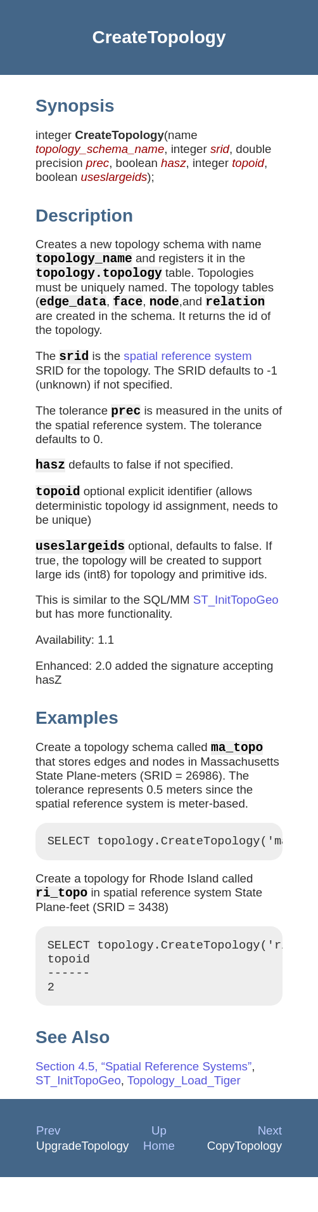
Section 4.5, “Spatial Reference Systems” (143, 1101)
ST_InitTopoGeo (236, 620)
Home (159, 1180)
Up (159, 1165)
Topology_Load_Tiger (184, 1115)
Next (270, 1165)
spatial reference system (187, 366)
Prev (48, 1165)
